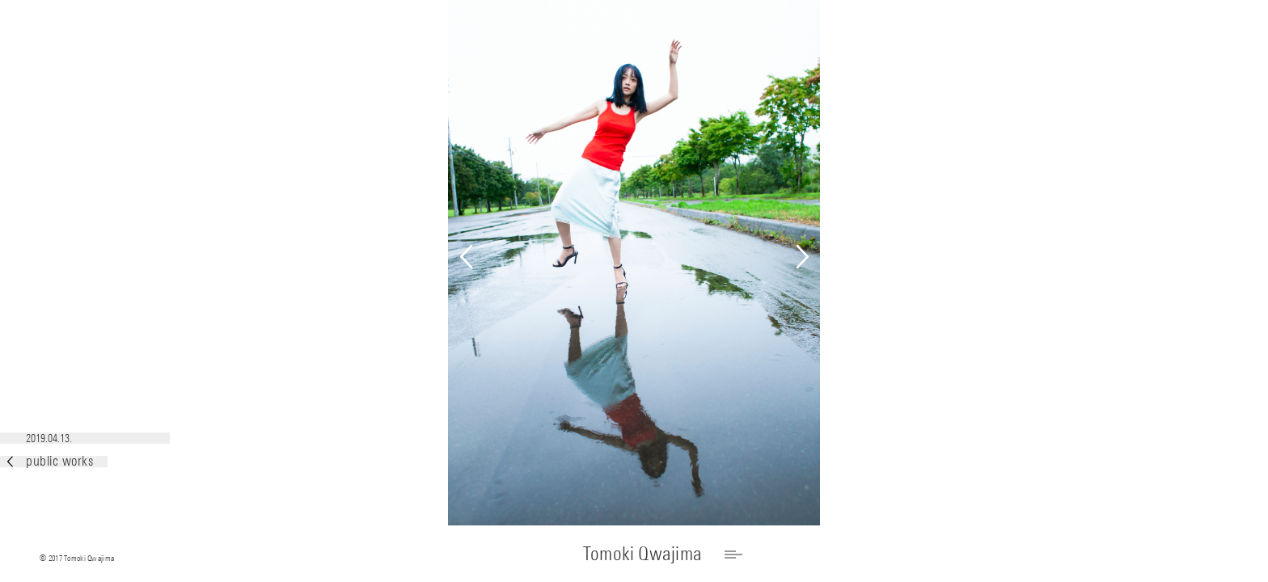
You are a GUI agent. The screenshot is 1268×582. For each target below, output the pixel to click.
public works (50, 461)
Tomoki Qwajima (642, 553)
